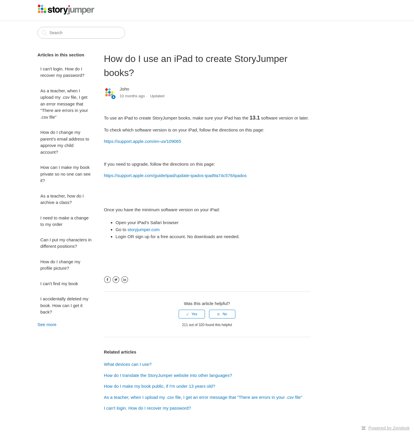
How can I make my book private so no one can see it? (65, 174)
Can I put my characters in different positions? (66, 243)
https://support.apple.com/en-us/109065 (142, 141)
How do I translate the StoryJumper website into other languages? (168, 375)
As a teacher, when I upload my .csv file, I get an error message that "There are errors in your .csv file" (64, 103)
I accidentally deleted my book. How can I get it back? (64, 305)
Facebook (107, 279)
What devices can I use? (127, 364)
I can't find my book (59, 283)
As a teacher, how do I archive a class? (62, 199)
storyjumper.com (143, 229)
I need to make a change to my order (64, 221)
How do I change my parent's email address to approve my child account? (64, 142)
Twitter (116, 279)
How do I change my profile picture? (60, 265)
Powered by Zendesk (389, 427)
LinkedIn (124, 279)
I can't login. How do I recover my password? (62, 72)
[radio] (192, 314)
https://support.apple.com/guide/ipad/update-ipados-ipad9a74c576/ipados (175, 175)
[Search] (81, 33)
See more (46, 324)
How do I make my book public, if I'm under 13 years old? (159, 386)
